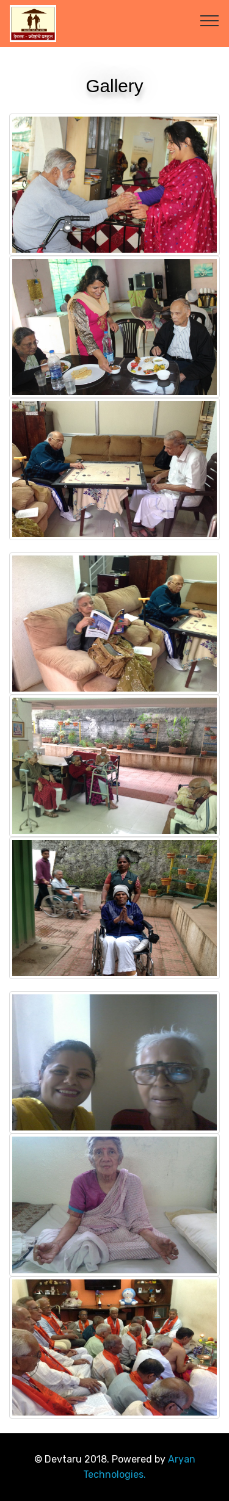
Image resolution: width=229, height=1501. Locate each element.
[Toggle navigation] (209, 20)
